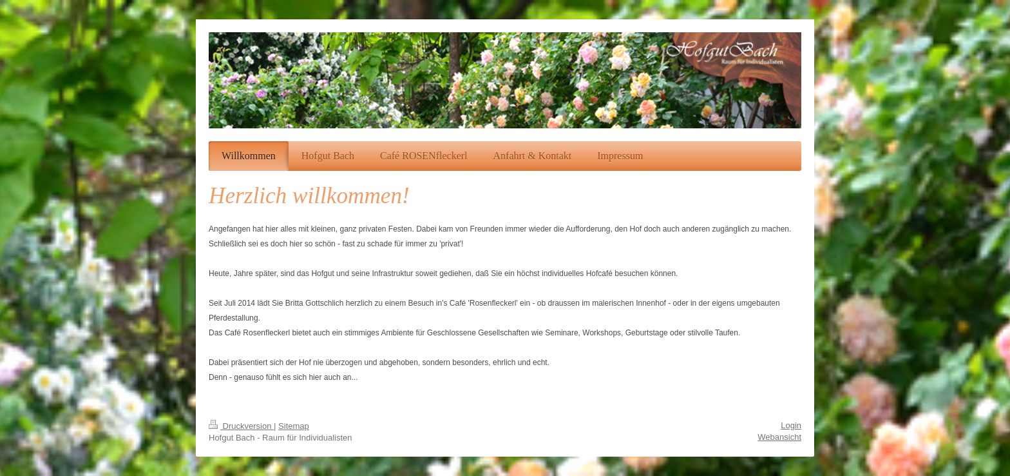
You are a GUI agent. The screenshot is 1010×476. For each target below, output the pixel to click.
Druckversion (241, 426)
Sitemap (293, 426)
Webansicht (779, 437)
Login (791, 425)
